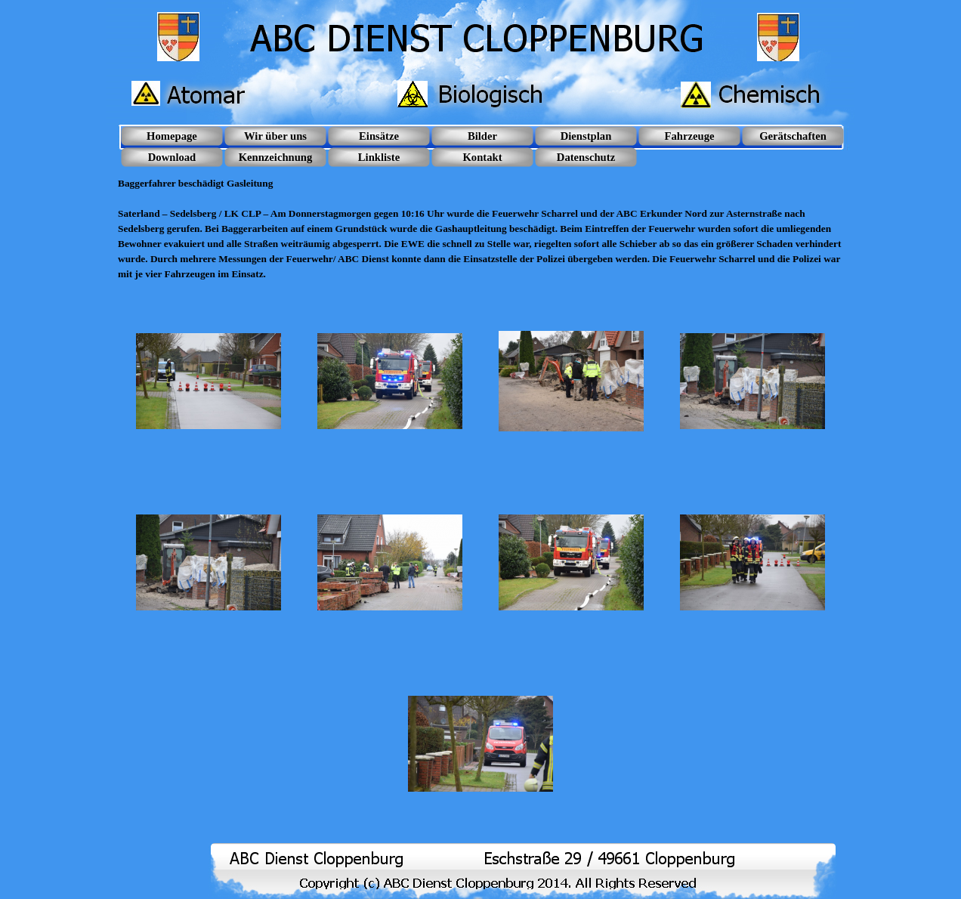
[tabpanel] (480, 221)
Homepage (172, 136)
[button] (208, 381)
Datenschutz (586, 157)
